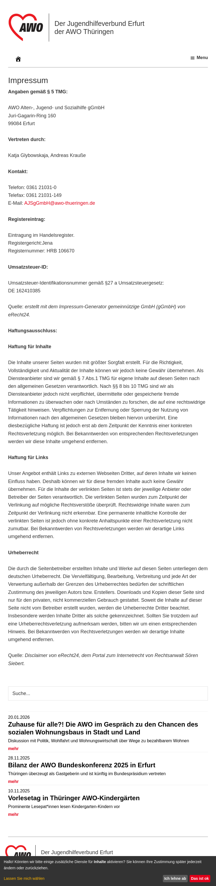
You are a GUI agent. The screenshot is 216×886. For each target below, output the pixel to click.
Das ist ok (200, 878)
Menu (202, 57)
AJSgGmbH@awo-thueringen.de (59, 203)
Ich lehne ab (175, 878)
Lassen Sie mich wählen (24, 878)
